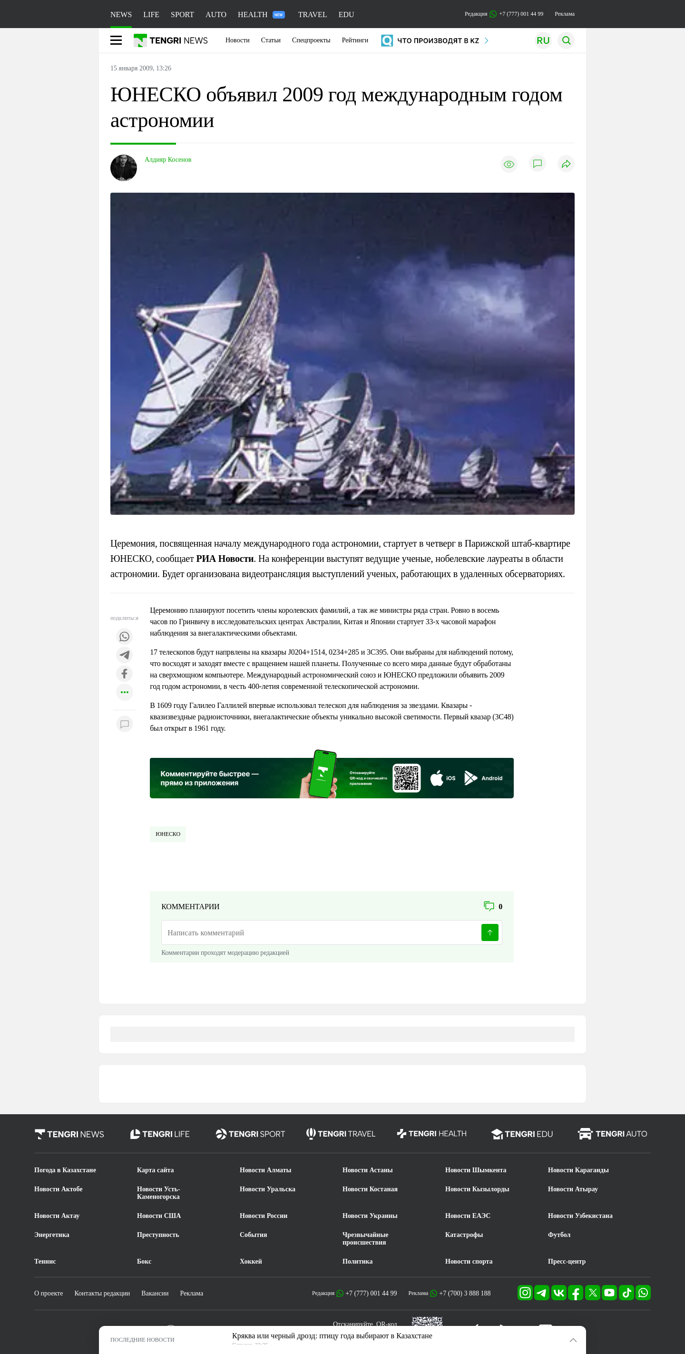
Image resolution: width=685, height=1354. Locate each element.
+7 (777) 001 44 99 (371, 1293)
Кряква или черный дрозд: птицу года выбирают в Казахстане (332, 1336)
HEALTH (261, 14)
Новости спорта (469, 1261)
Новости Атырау (573, 1189)
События (253, 1234)
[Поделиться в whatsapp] (124, 637)
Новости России (263, 1215)
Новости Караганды (578, 1170)
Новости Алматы (266, 1170)
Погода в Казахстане (65, 1170)
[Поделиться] (566, 164)
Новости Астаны (367, 1170)
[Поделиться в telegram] (124, 656)
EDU (346, 14)
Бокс (144, 1261)
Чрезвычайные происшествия (365, 1238)
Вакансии (154, 1293)
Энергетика (51, 1234)
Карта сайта (155, 1170)
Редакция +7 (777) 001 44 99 (504, 14)
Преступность (158, 1234)
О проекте (48, 1293)
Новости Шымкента (476, 1170)
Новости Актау (56, 1215)
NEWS (121, 14)
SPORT (182, 14)
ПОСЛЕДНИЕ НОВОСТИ (142, 1339)
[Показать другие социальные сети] (124, 693)
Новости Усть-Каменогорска (158, 1193)
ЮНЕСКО (168, 834)
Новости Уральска (267, 1189)
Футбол (559, 1234)
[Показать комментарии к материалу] (124, 724)
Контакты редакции (102, 1293)
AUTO (216, 14)
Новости (237, 40)
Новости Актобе (58, 1189)
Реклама (565, 13)
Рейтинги (355, 40)
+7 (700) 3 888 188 (464, 1293)
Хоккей (251, 1261)
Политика (357, 1261)
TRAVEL (312, 14)
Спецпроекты (311, 40)
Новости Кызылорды (477, 1189)
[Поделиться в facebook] (124, 674)
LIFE (151, 14)
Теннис (45, 1261)
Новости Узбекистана (580, 1215)
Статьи (271, 40)
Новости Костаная (370, 1189)
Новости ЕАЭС (467, 1215)
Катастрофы (464, 1234)
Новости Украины (370, 1215)
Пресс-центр (567, 1261)
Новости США (159, 1215)
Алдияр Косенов (168, 159)
